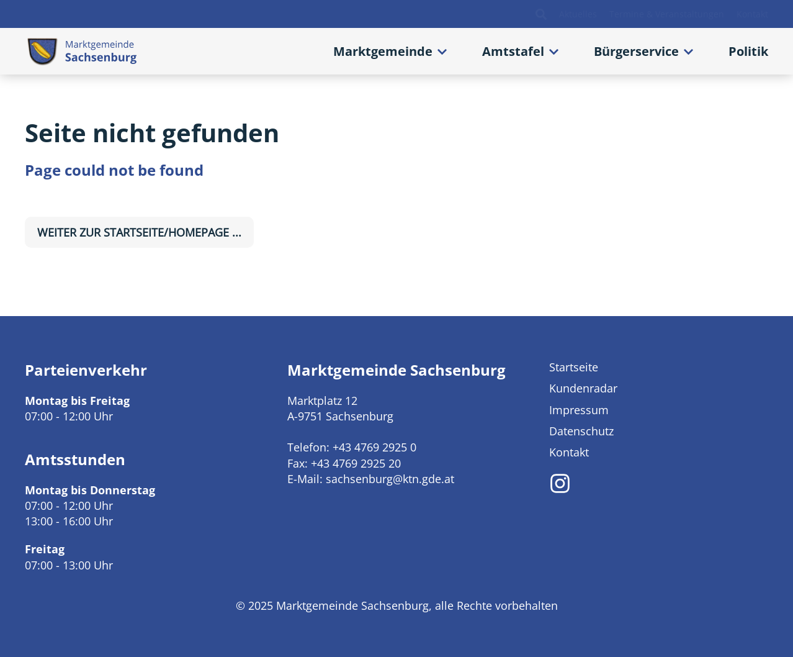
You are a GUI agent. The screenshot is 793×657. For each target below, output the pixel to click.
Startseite (573, 367)
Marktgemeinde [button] (382, 51)
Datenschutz (581, 431)
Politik (748, 51)
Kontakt (752, 14)
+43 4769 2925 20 (356, 463)
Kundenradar (583, 388)
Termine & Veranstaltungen (666, 14)
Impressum (579, 409)
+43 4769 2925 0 (374, 447)
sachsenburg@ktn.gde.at (390, 478)
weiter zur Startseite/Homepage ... (139, 232)
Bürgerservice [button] (636, 51)
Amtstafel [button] (513, 51)
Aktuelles (578, 14)
